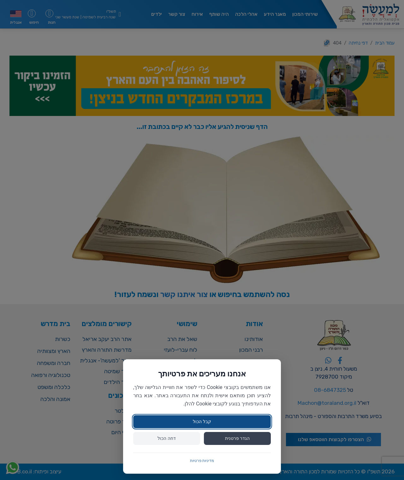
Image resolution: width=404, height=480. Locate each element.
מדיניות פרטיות (202, 461)
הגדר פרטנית (237, 438)
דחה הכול (166, 438)
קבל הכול (202, 421)
